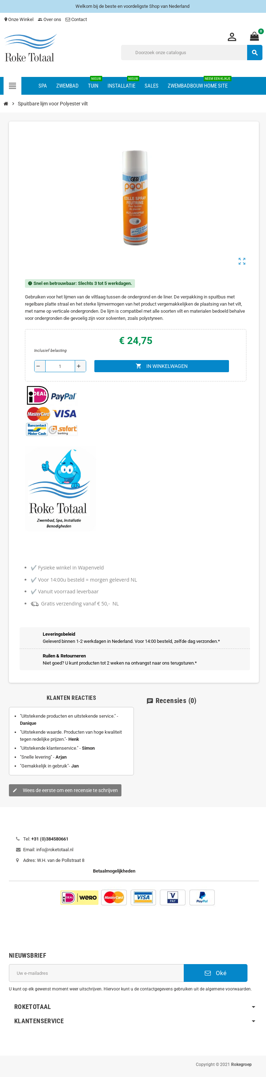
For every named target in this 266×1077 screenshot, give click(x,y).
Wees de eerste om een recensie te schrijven (65, 790)
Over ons (49, 19)
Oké (215, 973)
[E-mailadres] (96, 973)
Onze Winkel (18, 19)
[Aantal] (60, 366)
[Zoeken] (191, 52)
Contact (77, 19)
